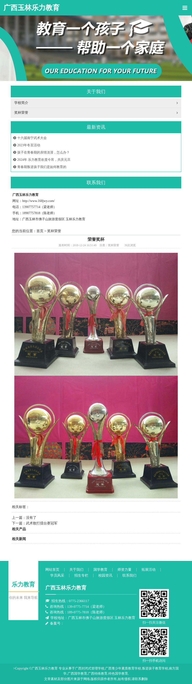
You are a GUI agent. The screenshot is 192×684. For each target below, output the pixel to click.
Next (177, 51)
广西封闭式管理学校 (89, 668)
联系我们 (129, 575)
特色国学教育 (118, 673)
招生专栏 (81, 575)
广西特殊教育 (97, 673)
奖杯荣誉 (54, 231)
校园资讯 (105, 575)
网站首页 (52, 569)
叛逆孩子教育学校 (155, 668)
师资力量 (124, 569)
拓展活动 (149, 569)
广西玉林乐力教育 (32, 7)
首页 (39, 231)
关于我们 (76, 569)
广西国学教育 (77, 673)
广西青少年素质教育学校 (123, 668)
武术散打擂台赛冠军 (41, 523)
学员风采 (57, 575)
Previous (15, 51)
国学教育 (100, 569)
